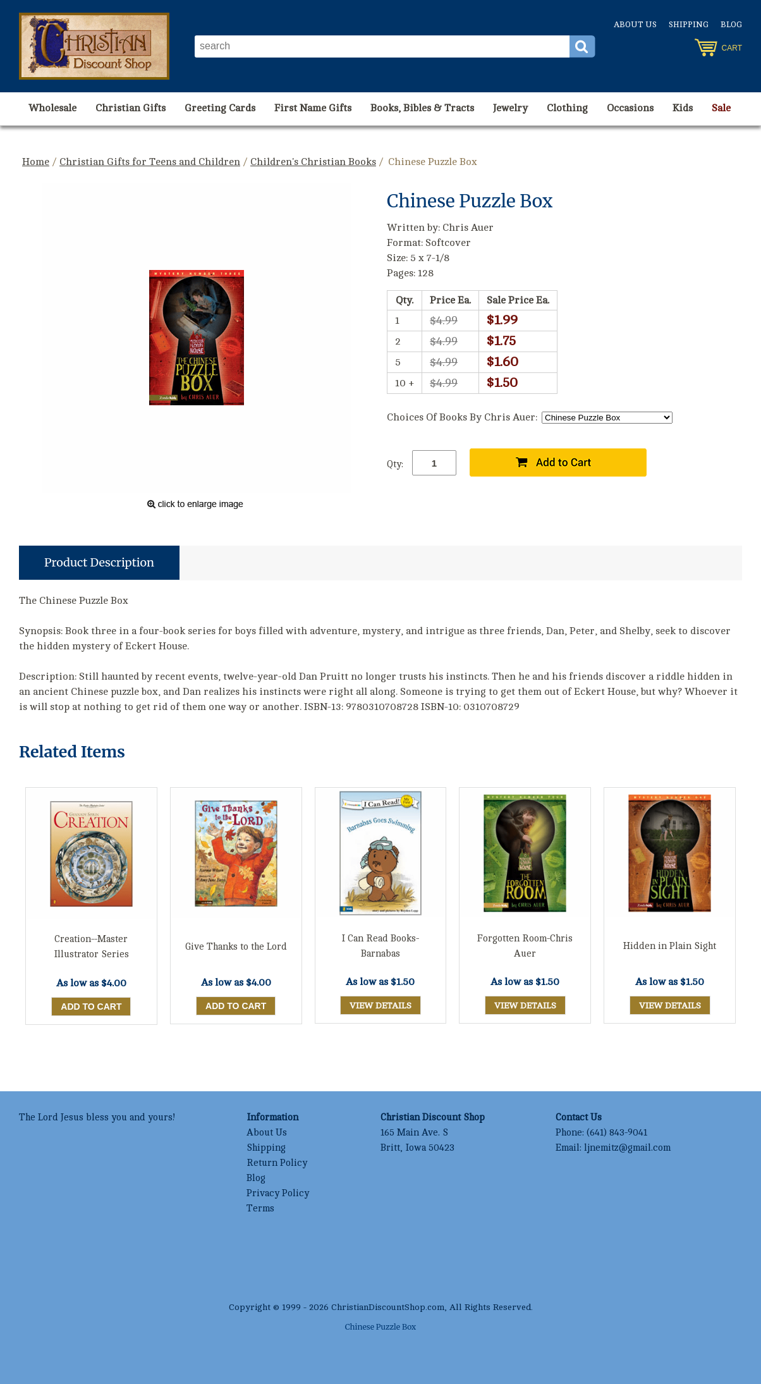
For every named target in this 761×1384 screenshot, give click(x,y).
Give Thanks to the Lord (236, 946)
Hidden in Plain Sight (669, 946)
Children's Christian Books (313, 162)
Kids (683, 108)
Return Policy (277, 1163)
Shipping (689, 24)
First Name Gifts (312, 108)
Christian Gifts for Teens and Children (149, 162)
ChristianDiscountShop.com (387, 1307)
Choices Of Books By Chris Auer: (462, 417)
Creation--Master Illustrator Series (91, 947)
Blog (731, 24)
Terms (260, 1208)
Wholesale (52, 108)
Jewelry (510, 108)
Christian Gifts (130, 108)
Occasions (630, 108)
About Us (635, 24)
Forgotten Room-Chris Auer (525, 946)
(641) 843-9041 (617, 1132)
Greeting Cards (220, 108)
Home (35, 162)
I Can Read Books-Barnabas (380, 946)
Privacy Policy (278, 1193)
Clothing (567, 108)
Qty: (395, 464)
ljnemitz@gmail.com (627, 1147)
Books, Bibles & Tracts (422, 108)
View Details (380, 1005)
